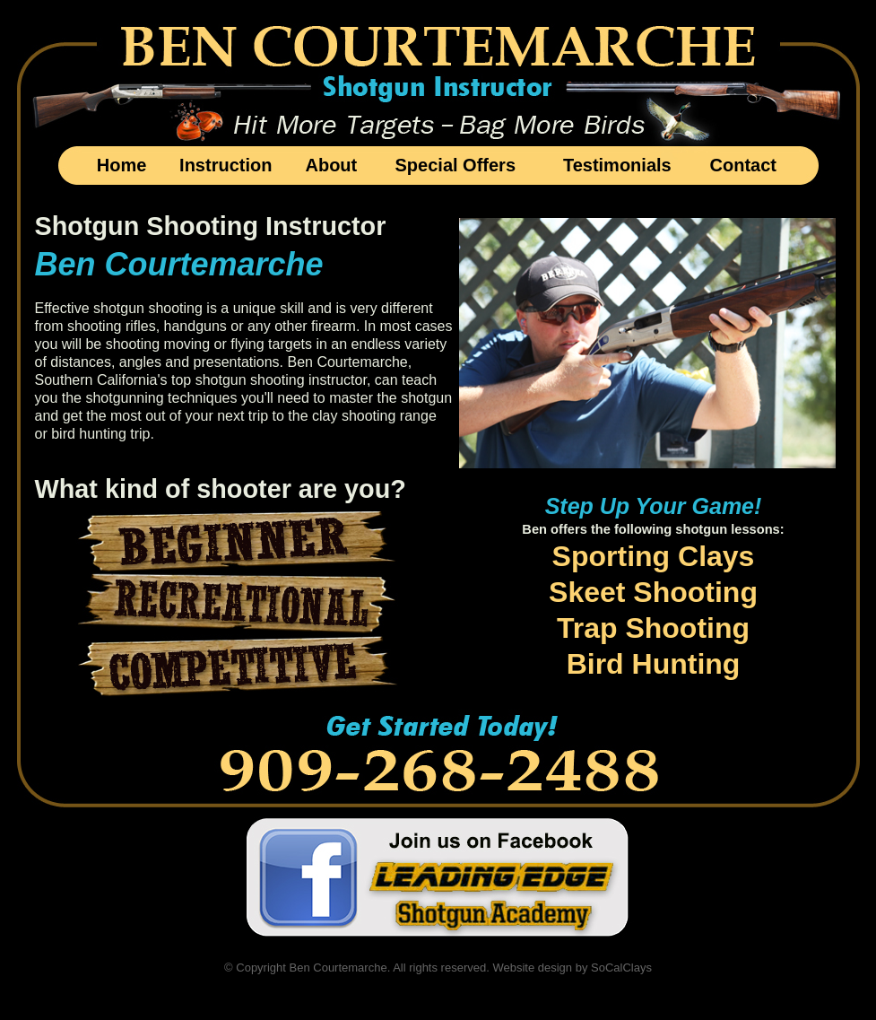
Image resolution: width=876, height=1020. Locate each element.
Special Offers (455, 165)
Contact (743, 165)
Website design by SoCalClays (572, 967)
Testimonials (617, 165)
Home (122, 165)
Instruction (225, 165)
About (331, 165)
